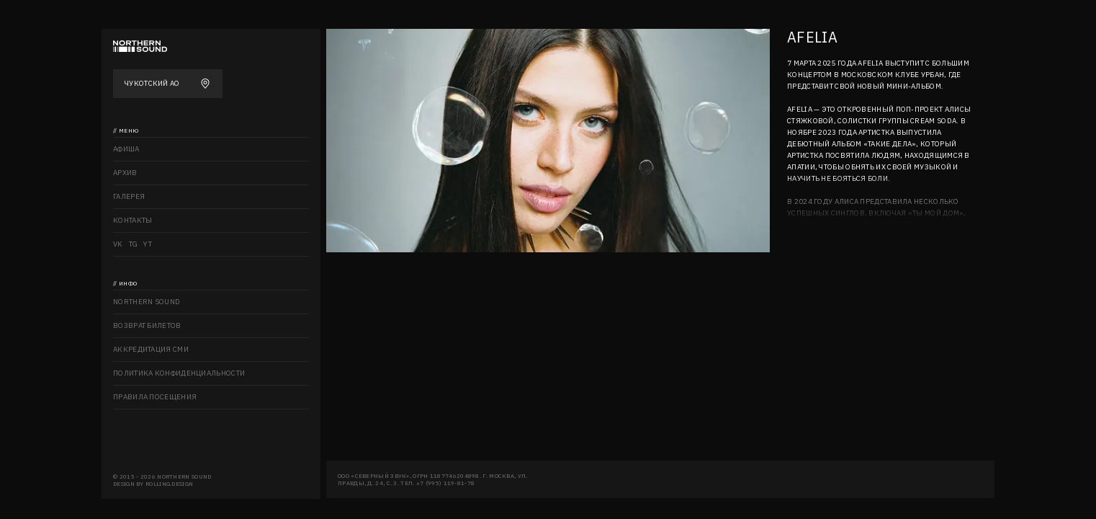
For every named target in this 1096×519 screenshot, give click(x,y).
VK (118, 244)
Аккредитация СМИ (151, 349)
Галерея (129, 196)
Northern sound (146, 301)
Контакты (132, 220)
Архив (125, 172)
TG (133, 244)
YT (147, 244)
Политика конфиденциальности (179, 373)
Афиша (126, 149)
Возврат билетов (147, 325)
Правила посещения (155, 397)
